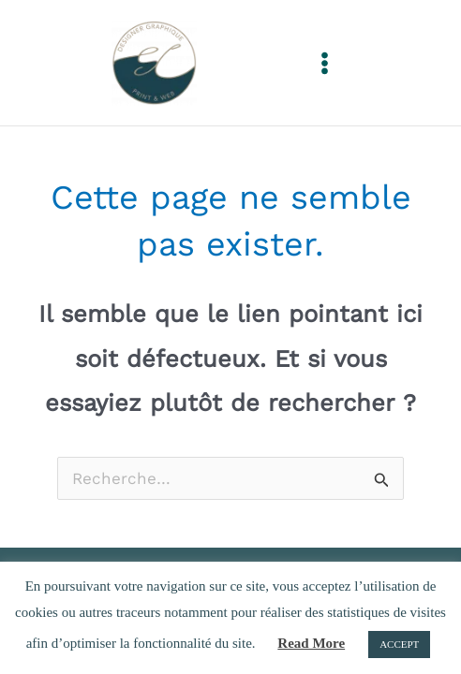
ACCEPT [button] (399, 644)
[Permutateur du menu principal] (324, 63)
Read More (311, 643)
